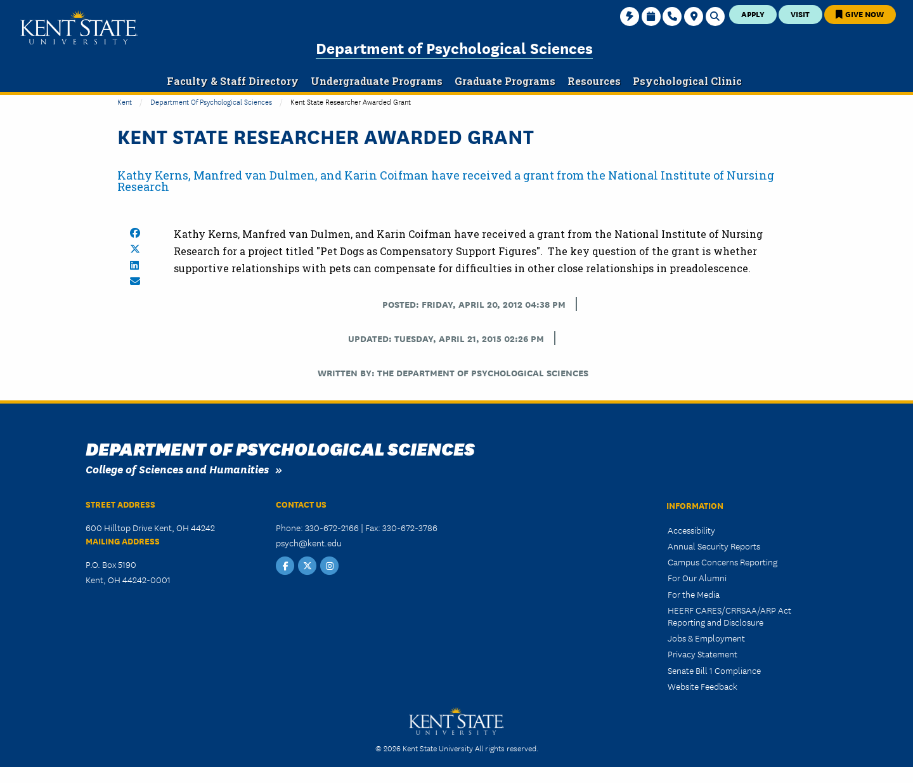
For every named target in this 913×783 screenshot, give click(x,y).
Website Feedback (702, 686)
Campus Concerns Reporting (722, 562)
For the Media (694, 594)
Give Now (860, 13)
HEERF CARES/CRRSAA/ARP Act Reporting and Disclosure (729, 616)
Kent (124, 101)
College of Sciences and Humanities (177, 469)
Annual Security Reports (714, 546)
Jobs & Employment (706, 638)
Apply (753, 13)
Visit (800, 13)
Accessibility (691, 530)
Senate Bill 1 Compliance (714, 670)
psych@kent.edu (309, 542)
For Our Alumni (697, 577)
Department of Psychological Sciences (454, 47)
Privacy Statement (702, 654)
